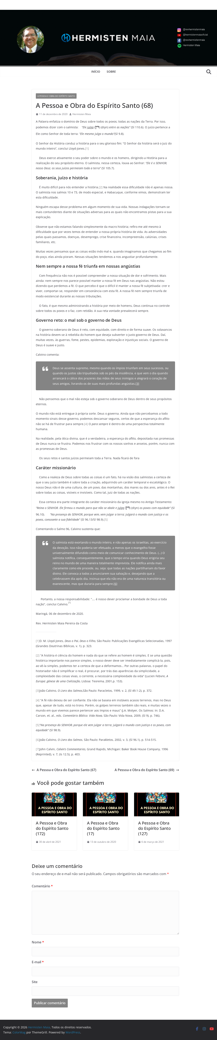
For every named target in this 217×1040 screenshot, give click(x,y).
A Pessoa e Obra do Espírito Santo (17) (103, 828)
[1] (87, 148)
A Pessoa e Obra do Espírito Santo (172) (52, 828)
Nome (38, 942)
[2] (101, 187)
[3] (137, 384)
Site (34, 982)
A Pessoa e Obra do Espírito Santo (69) (147, 770)
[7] (38, 749)
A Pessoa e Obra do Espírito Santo (56, 96)
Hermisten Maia (81, 114)
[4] (86, 424)
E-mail (38, 962)
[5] (106, 519)
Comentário (42, 886)
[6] (115, 584)
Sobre (111, 71)
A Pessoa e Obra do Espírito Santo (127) (154, 828)
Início (95, 71)
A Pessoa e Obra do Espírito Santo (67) (64, 770)
